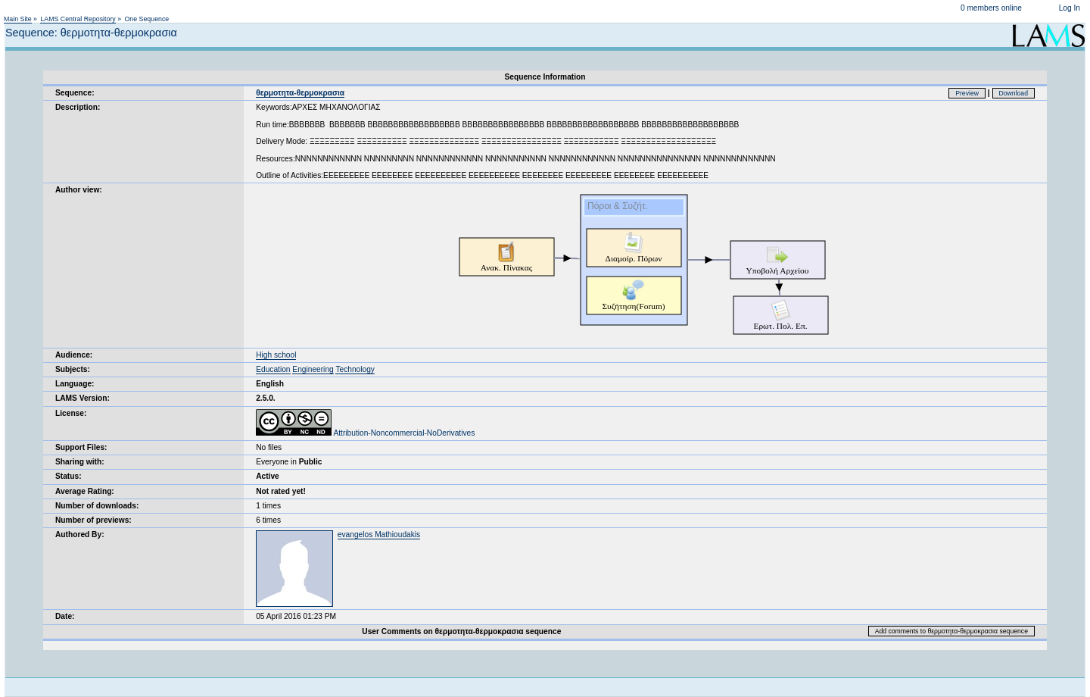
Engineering (312, 369)
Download (1014, 93)
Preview (967, 93)
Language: (75, 384)
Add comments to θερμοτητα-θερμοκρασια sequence (951, 631)
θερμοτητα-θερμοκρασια (300, 93)
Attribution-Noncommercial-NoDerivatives (365, 433)
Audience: (73, 355)
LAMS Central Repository (77, 19)
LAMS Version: (82, 398)
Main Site (18, 19)
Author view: (78, 190)
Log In (1069, 8)
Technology (355, 369)
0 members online (991, 8)
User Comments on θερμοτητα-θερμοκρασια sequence (461, 631)
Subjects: (72, 369)
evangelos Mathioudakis (379, 534)
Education (273, 369)
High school (276, 355)
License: (70, 413)
